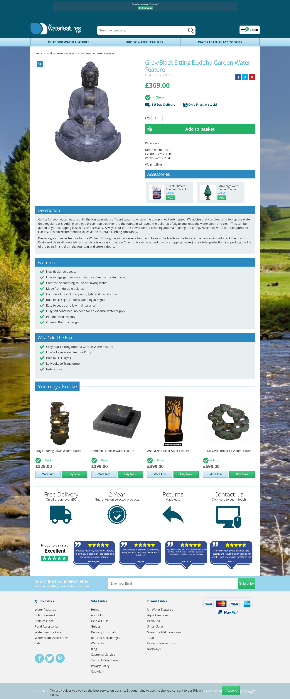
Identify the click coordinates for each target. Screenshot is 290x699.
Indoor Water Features (143, 42)
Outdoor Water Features (68, 42)
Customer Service (103, 655)
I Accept (231, 690)
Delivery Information (105, 632)
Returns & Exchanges (105, 638)
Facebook (39, 658)
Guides (96, 626)
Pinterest (60, 658)
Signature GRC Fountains (164, 632)
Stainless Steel (44, 621)
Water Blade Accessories (51, 638)
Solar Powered (45, 615)
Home (38, 53)
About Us (97, 615)
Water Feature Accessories (220, 42)
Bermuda (153, 621)
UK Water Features (160, 610)
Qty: (148, 118)
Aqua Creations (157, 615)
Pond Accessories (47, 626)
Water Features (45, 610)
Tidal (150, 638)
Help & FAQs (99, 621)
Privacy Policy (100, 666)
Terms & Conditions (104, 660)
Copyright (97, 671)
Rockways (154, 649)
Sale (38, 643)
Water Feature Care (48, 632)
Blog (94, 649)
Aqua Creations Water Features (96, 53)
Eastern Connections (161, 643)
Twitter (49, 658)
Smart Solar (155, 626)
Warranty (97, 643)
